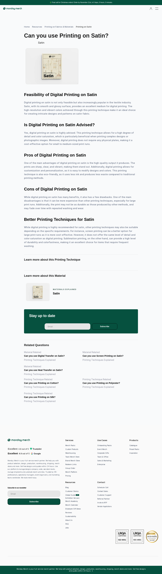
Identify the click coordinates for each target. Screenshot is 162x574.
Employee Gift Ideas (73, 509)
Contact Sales (102, 491)
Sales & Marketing (104, 461)
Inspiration (133, 453)
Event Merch (102, 449)
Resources (37, 27)
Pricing (68, 476)
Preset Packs (134, 449)
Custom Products (71, 449)
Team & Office (102, 457)
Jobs (67, 528)
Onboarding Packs (104, 445)
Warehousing (70, 453)
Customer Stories (71, 491)
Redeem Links (70, 464)
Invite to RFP (102, 503)
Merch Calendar (71, 505)
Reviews (68, 513)
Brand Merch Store (72, 461)
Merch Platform (71, 472)
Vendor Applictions (104, 506)
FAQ (67, 524)
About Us (68, 520)
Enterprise (101, 464)
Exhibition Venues (72, 498)
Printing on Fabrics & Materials (59, 27)
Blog (67, 487)
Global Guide (70, 495)
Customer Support (104, 495)
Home (27, 27)
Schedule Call (102, 487)
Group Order (70, 468)
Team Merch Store (72, 457)
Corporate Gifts (103, 453)
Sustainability (70, 516)
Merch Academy (71, 501)
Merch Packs (70, 445)
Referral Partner (103, 499)
